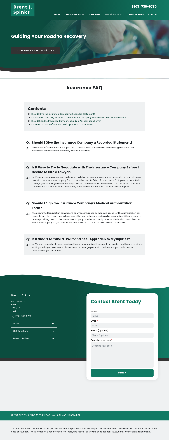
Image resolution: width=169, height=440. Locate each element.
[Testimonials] (136, 14)
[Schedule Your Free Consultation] (35, 50)
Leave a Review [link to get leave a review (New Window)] (33, 338)
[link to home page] (23, 9)
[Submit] (122, 373)
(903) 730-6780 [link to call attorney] (21, 316)
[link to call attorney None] (143, 6)
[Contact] (153, 14)
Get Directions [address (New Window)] (33, 331)
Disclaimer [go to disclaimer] (74, 415)
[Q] (62, 114)
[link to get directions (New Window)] (34, 306)
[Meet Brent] (94, 14)
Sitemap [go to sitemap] (61, 415)
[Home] (57, 14)
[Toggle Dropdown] (84, 14)
